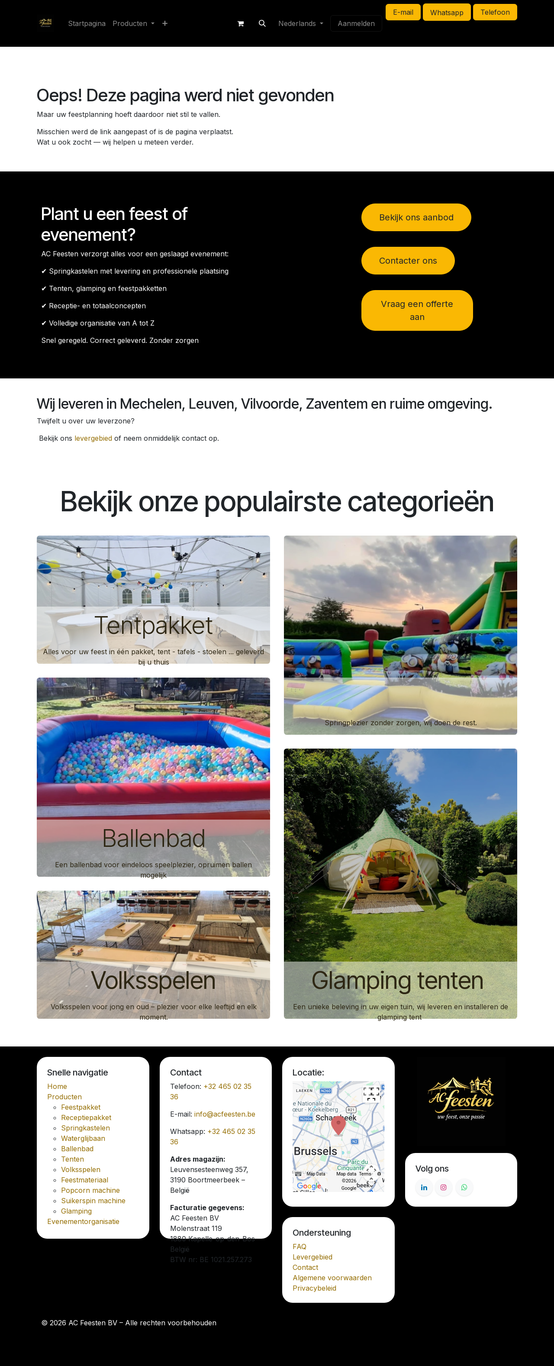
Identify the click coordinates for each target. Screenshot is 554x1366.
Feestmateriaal (84, 1179)
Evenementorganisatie (83, 1221)
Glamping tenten (401, 980)
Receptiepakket (86, 1117)
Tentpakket (153, 625)
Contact (305, 1267)
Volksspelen (153, 980)
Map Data (315, 1174)
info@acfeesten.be (224, 1114)
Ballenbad (154, 838)
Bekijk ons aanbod (416, 217)
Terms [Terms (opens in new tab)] (365, 1174)
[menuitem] (86, 23)
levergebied (93, 438)
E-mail (403, 12)
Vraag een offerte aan (417, 310)
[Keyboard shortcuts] (298, 1174)
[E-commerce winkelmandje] (241, 23)
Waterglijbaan (83, 1138)
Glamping (76, 1211)
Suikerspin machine (93, 1200)
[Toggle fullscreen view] (371, 1094)
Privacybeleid (314, 1288)
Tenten (72, 1159)
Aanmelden (356, 23)
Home (57, 1086)
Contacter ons (408, 260)
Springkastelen (85, 1128)
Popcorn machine (90, 1190)
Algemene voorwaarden (332, 1277)
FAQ (299, 1246)
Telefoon (495, 12)
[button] (262, 23)
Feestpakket (80, 1107)
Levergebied (312, 1257)
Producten (64, 1096)
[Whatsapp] (464, 1187)
